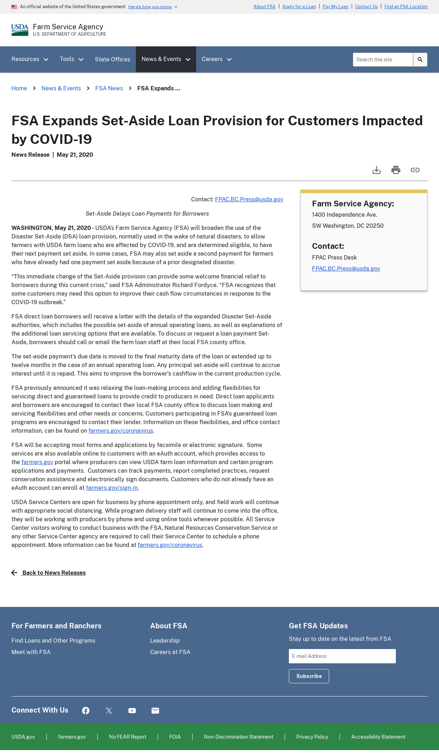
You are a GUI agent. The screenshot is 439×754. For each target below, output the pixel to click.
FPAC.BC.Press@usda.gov (249, 199)
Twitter (108, 711)
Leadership (165, 640)
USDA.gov (23, 737)
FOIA (175, 737)
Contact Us (366, 6)
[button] (48, 60)
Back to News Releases (48, 572)
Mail (155, 711)
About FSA (265, 6)
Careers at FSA (170, 652)
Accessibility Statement (378, 737)
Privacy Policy (312, 737)
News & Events (161, 59)
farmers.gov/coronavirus (120, 430)
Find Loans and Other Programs (53, 640)
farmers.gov (37, 462)
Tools (67, 59)
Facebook (85, 711)
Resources (25, 59)
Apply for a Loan (299, 6)
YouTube (132, 711)
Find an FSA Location (406, 6)
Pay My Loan (335, 6)
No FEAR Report (127, 737)
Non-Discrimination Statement (238, 737)
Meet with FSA (31, 652)
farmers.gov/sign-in (112, 487)
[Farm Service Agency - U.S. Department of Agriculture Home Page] (69, 29)
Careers (212, 59)
